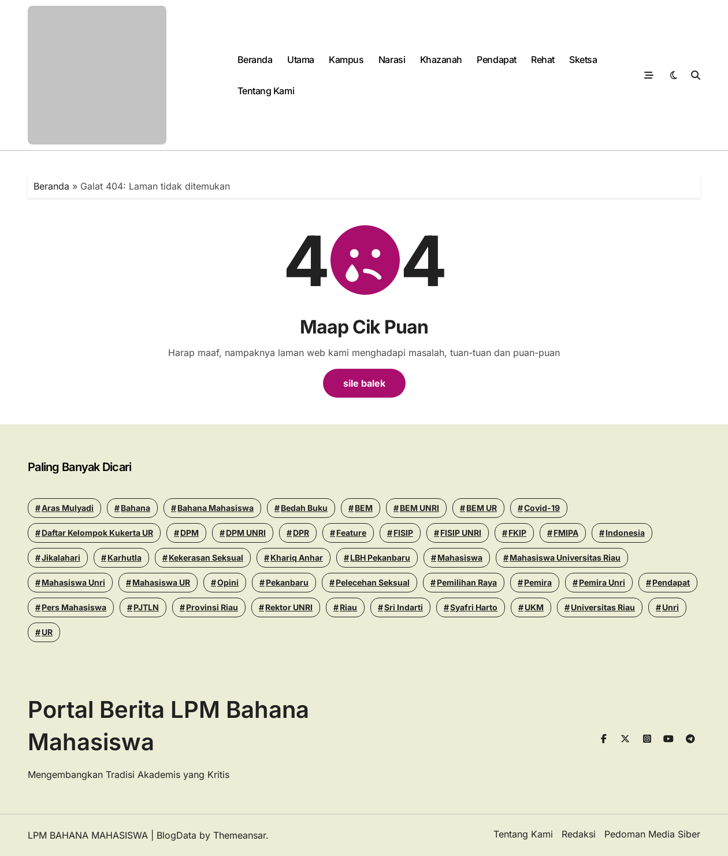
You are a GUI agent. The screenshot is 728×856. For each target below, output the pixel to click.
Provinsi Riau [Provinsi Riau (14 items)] (212, 607)
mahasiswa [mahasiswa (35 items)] (459, 557)
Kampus (346, 59)
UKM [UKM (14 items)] (534, 607)
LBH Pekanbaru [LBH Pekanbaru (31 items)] (380, 557)
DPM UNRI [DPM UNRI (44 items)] (246, 533)
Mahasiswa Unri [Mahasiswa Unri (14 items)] (73, 582)
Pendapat (496, 59)
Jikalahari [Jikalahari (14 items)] (61, 557)
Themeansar (239, 835)
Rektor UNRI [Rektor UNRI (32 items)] (289, 607)
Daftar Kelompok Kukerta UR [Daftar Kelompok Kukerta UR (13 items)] (97, 533)
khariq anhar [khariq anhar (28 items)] (296, 557)
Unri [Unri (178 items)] (670, 607)
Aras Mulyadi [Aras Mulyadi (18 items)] (68, 508)
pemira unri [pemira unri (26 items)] (602, 582)
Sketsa (583, 59)
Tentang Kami (265, 91)
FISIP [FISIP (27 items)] (403, 533)
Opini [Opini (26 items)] (228, 582)
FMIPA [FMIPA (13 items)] (566, 533)
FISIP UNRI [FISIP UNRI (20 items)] (460, 533)
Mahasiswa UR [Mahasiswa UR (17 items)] (161, 582)
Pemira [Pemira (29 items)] (538, 582)
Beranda (255, 59)
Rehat (543, 59)
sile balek (364, 383)
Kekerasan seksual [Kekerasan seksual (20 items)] (206, 557)
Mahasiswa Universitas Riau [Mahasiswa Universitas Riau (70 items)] (565, 557)
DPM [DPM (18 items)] (189, 533)
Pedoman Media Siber (652, 834)
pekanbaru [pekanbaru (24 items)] (287, 582)
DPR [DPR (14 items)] (301, 533)
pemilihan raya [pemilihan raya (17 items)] (467, 582)
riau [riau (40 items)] (348, 607)
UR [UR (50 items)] (47, 632)
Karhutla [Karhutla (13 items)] (124, 557)
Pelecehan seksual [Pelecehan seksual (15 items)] (373, 582)
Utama (300, 59)
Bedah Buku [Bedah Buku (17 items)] (304, 508)
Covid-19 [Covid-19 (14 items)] (542, 508)
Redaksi (579, 834)
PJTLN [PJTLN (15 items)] (146, 607)
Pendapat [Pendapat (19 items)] (671, 582)
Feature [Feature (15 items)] (351, 533)
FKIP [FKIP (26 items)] (517, 533)
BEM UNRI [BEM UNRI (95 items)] (419, 508)
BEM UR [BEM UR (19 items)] (481, 508)
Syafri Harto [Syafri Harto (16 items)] (473, 607)
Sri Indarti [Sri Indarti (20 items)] (403, 607)
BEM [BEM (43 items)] (364, 508)
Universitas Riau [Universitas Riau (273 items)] (603, 607)
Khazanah (441, 59)
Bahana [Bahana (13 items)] (135, 508)
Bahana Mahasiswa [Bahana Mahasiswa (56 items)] (215, 508)
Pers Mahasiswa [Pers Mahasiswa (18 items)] (74, 607)
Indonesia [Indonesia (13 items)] (625, 533)
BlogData (176, 835)
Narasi (391, 59)
